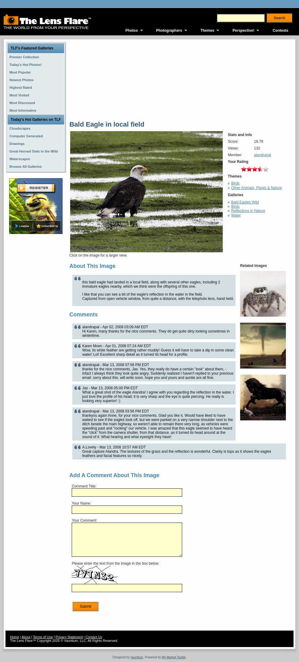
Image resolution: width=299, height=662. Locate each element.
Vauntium (137, 657)
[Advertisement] (36, 331)
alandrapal (262, 155)
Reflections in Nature (248, 211)
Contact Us (93, 637)
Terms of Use (43, 637)
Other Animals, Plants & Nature (256, 188)
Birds (235, 183)
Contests (280, 30)
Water (236, 215)
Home (14, 637)
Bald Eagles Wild (245, 202)
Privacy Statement (69, 637)
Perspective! (243, 30)
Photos (131, 30)
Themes (207, 30)
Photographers (169, 30)
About (26, 637)
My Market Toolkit (174, 657)
